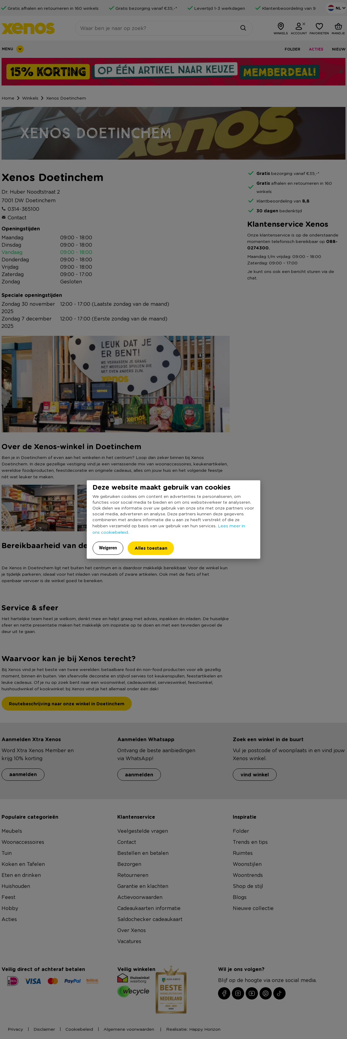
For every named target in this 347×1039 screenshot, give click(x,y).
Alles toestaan (151, 548)
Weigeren (108, 547)
